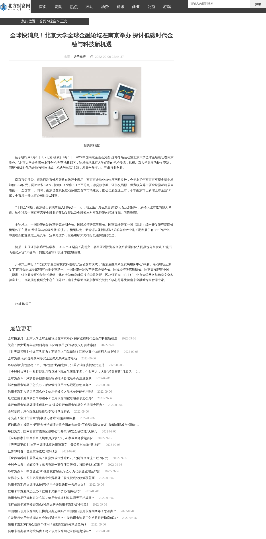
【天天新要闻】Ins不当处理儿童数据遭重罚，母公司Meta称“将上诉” (54, 444)
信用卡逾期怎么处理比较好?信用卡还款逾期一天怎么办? (46, 484)
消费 (104, 6)
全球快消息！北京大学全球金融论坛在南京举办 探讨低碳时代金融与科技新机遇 (62, 338)
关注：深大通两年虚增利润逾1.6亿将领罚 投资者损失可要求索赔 (52, 345)
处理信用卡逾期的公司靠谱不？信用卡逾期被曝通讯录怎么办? (50, 398)
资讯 (119, 6)
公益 (150, 6)
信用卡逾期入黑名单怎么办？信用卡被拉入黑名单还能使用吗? (50, 391)
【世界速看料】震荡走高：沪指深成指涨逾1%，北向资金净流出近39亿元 (58, 458)
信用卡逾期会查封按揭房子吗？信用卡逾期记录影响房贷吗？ (50, 531)
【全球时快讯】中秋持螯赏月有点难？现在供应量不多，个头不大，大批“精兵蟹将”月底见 (69, 371)
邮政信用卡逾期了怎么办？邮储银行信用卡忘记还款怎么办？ (50, 385)
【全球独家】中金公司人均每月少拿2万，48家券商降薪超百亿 (50, 438)
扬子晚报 (79, 56)
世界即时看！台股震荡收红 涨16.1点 (32, 451)
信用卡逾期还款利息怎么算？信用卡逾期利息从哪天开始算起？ (51, 498)
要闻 (57, 6)
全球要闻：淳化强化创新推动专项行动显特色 (39, 411)
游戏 (166, 6)
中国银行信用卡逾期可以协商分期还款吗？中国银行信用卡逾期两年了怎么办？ (62, 511)
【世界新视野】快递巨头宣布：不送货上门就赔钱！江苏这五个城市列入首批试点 (63, 351)
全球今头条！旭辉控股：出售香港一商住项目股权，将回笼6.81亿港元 (55, 464)
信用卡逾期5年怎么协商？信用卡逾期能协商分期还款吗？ (47, 524)
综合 (52, 21)
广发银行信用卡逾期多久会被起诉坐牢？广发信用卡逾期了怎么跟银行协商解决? (63, 518)
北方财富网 (15, 6)
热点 (73, 6)
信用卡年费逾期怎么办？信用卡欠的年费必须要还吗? (44, 491)
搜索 (258, 4)
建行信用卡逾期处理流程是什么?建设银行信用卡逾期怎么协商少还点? (56, 405)
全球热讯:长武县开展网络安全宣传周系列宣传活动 (42, 358)
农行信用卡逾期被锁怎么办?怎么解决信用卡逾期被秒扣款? (48, 504)
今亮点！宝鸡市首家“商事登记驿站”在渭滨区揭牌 (42, 418)
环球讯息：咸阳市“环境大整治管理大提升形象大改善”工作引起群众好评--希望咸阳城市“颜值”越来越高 (78, 425)
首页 (42, 6)
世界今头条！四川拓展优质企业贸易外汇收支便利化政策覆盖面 (51, 478)
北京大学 (25, 315)
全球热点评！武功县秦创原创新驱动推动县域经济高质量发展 (50, 378)
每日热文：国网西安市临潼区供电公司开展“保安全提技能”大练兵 (52, 431)
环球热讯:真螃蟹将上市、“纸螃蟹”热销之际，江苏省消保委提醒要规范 (56, 365)
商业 (135, 6)
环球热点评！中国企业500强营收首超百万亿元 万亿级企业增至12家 (54, 471)
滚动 (88, 6)
